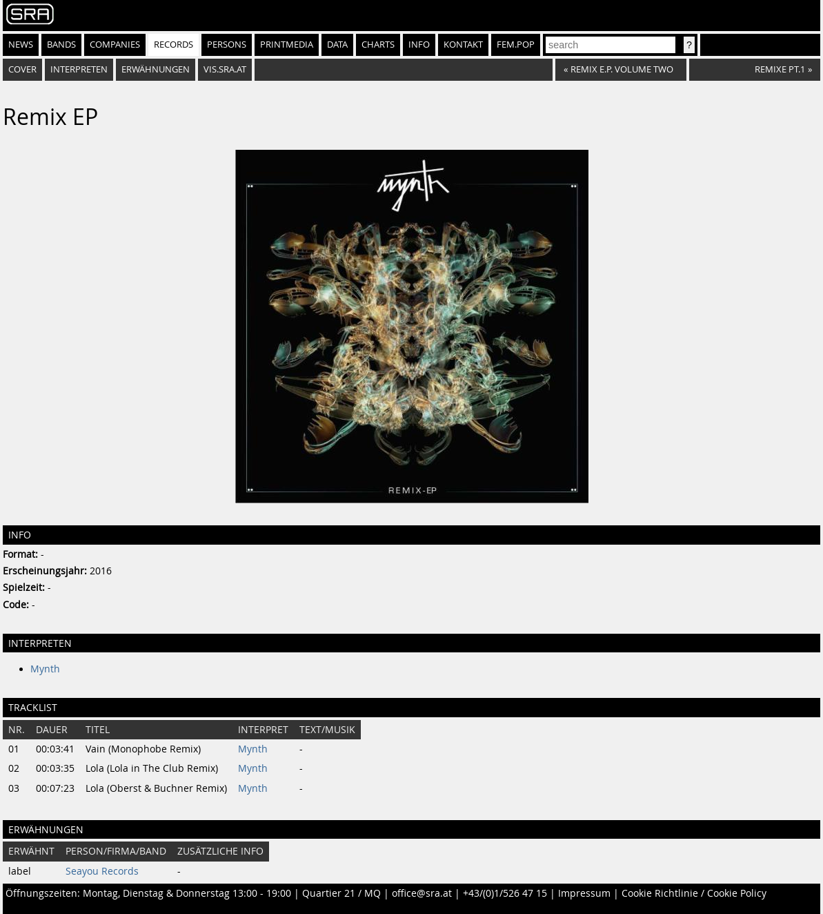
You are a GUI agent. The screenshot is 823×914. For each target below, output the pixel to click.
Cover (22, 69)
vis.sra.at (225, 69)
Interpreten (79, 69)
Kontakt (463, 44)
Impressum (584, 893)
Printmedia (286, 44)
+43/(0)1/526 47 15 (505, 893)
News (20, 44)
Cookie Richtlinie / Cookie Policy (694, 893)
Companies (115, 44)
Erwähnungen (155, 69)
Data (337, 44)
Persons (226, 44)
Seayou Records (102, 871)
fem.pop (516, 44)
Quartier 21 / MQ (341, 893)
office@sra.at (422, 893)
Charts (378, 44)
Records (173, 44)
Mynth (45, 669)
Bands (61, 44)
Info (419, 44)
